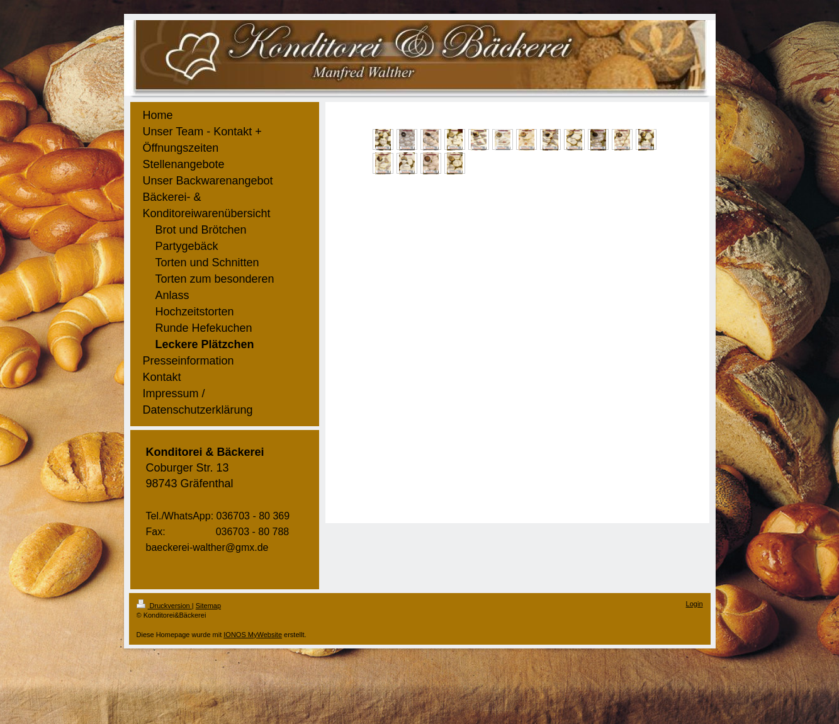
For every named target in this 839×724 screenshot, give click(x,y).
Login (694, 604)
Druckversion (164, 605)
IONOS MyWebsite (252, 634)
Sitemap (208, 605)
